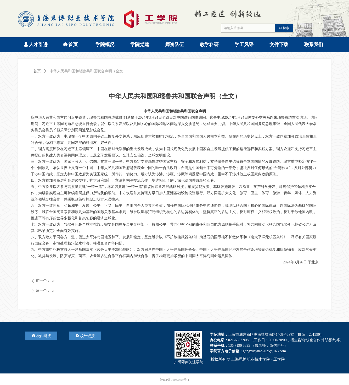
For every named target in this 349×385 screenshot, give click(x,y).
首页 (37, 71)
